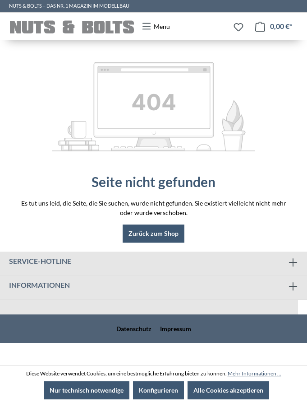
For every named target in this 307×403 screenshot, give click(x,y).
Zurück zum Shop (153, 233)
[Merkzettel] (238, 27)
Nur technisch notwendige (87, 390)
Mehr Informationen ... (254, 373)
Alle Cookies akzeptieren (228, 390)
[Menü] (156, 26)
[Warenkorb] (273, 26)
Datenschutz (133, 329)
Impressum (175, 329)
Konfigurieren (158, 390)
